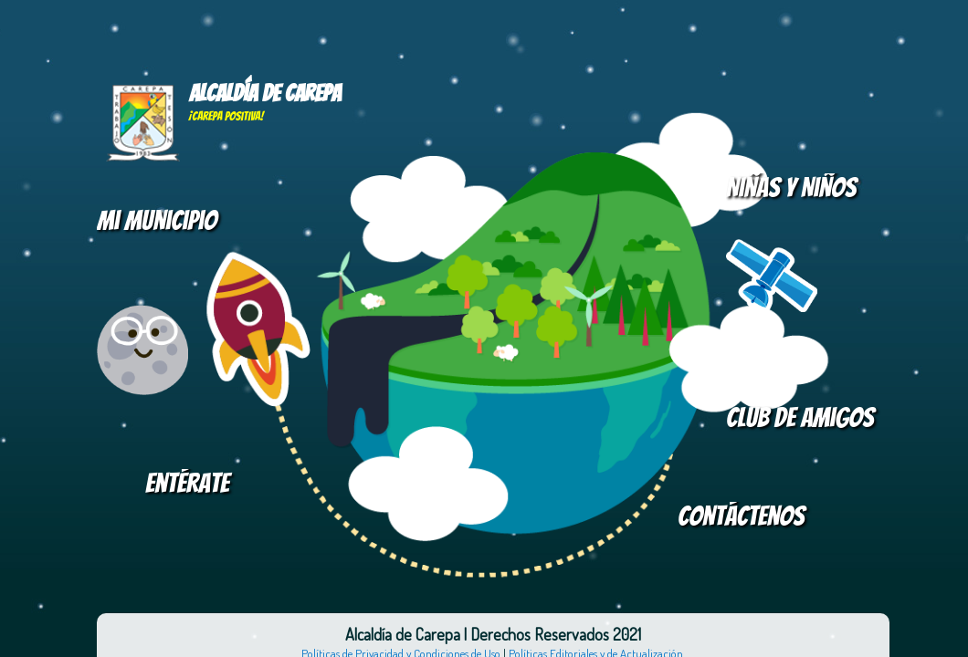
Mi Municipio (156, 220)
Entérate (187, 483)
